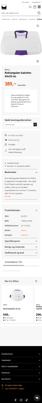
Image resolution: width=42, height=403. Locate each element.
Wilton (7, 69)
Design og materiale (15, 246)
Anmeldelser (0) (13, 261)
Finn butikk (25, 2)
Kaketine (32, 19)
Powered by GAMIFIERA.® (11, 271)
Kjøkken (14, 19)
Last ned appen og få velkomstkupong (16, 150)
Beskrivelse (10, 172)
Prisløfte (11, 144)
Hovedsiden (6, 19)
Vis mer (8, 196)
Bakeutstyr (23, 19)
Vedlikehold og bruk (14, 252)
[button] (38, 61)
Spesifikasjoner (12, 241)
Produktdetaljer (12, 210)
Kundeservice (36, 2)
